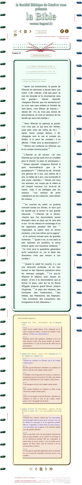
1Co (79, 78)
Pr (2, 235)
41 (47, 47)
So (2, 431)
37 (37, 47)
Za (2, 456)
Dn (2, 321)
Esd (3, 174)
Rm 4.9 (24, 373)
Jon (3, 382)
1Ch (2, 149)
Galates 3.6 (29, 356)
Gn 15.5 (25, 327)
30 (22, 47)
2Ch (2, 161)
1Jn (79, 279)
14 (42, 44)
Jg (2, 76)
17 (49, 44)
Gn (2, 2)
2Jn (79, 292)
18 (51, 44)
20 (55, 44)
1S (2, 100)
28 (18, 47)
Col (79, 141)
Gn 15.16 (25, 449)
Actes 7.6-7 (34, 411)
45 (55, 47)
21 (58, 44)
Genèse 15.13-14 (28, 409)
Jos (3, 63)
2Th (79, 166)
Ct (2, 260)
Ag (2, 444)
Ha (2, 419)
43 (51, 47)
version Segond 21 (41, 23)
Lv (2, 26)
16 (47, 44)
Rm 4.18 (25, 337)
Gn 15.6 (25, 358)
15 (44, 44)
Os (2, 333)
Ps (2, 223)
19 (53, 44)
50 (66, 47)
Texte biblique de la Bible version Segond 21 (25, 477)
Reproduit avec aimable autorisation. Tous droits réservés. (32, 482)
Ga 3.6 (24, 387)
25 (66, 44)
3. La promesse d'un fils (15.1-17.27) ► (41, 72)
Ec (2, 247)
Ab (2, 370)
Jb (2, 210)
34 (31, 47)
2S (2, 112)
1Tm (79, 178)
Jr (2, 284)
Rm (79, 65)
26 (13, 47)
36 (35, 47)
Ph (79, 128)
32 (26, 47)
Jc (79, 241)
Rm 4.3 (24, 365)
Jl (2, 345)
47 (60, 47)
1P (79, 254)
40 (44, 47)
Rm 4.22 (25, 382)
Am (3, 358)
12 (37, 44)
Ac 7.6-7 (25, 432)
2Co (79, 90)
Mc (79, 15)
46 (58, 47)
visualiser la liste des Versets (41, 55)
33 (29, 47)
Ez (2, 309)
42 (49, 47)
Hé (79, 229)
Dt (2, 51)
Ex (2, 14)
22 (60, 44)
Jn (79, 40)
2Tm (79, 191)
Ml (2, 468)
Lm (3, 296)
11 (35, 44)
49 (64, 47)
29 (20, 47)
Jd (79, 317)
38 (40, 47)
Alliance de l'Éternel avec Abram (34, 81)
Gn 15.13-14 (26, 415)
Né (2, 186)
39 (42, 47)
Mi (2, 395)
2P (79, 267)
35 (33, 47)
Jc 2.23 (24, 394)
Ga (79, 103)
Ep (79, 115)
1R (2, 125)
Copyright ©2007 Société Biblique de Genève (25, 480)
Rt (2, 88)
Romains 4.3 (53, 354)
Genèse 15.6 (26, 354)
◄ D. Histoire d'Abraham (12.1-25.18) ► (41, 66)
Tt (79, 204)
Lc (79, 27)
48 (62, 47)
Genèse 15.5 (26, 322)
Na (2, 407)
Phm (79, 216)
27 (16, 47)
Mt (79, 2)
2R (2, 137)
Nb (2, 39)
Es (2, 272)
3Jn (79, 305)
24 (64, 44)
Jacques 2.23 (38, 356)
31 (24, 47)
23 (62, 44)
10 (33, 44)
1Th (79, 153)
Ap (79, 330)
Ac (79, 52)
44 (53, 47)
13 (40, 44)
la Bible (41, 16)
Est (3, 198)
